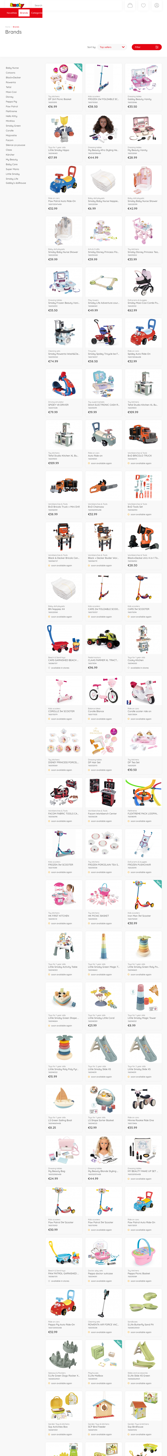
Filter (147, 47)
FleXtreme (11, 111)
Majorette (11, 135)
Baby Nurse (12, 67)
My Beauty (11, 159)
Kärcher (9, 154)
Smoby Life (11, 178)
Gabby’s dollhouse (15, 182)
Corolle (9, 130)
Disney (9, 96)
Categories (37, 20)
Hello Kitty (11, 116)
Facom (9, 140)
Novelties (12, 20)
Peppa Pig (11, 101)
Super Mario (12, 169)
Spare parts (52, 20)
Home (7, 27)
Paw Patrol (11, 106)
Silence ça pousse (15, 145)
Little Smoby (12, 173)
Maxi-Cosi (11, 91)
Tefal (8, 87)
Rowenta (10, 82)
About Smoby (69, 20)
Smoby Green (13, 125)
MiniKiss (10, 120)
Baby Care (11, 164)
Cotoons (10, 72)
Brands (24, 20)
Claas (8, 149)
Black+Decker (13, 77)
